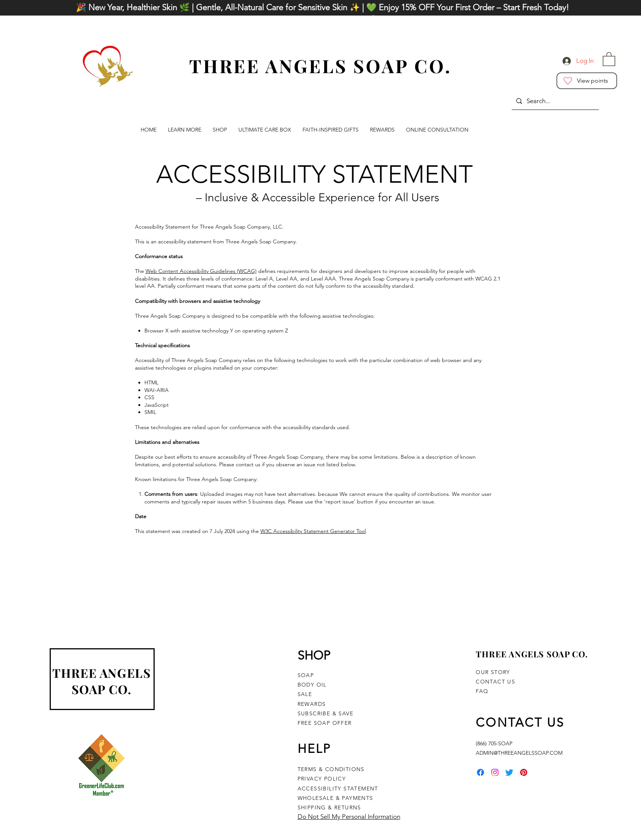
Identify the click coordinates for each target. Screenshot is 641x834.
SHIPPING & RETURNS (329, 807)
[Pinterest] (523, 772)
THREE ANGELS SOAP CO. (101, 681)
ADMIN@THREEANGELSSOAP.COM (519, 752)
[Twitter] (509, 772)
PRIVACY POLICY (322, 778)
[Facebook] (480, 772)
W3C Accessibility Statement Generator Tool (313, 531)
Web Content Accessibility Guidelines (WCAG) (201, 271)
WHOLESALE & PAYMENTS (336, 798)
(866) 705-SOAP (494, 743)
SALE (305, 694)
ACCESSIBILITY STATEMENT (338, 788)
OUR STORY (493, 672)
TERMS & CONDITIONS (331, 769)
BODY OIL (312, 684)
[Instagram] (495, 772)
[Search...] (555, 101)
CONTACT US (495, 681)
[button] (609, 58)
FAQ (482, 691)
